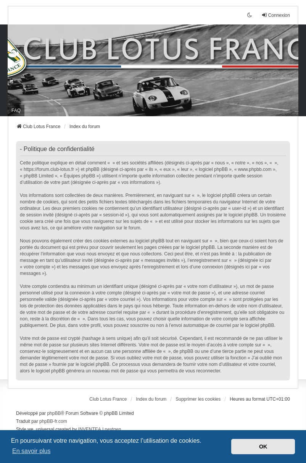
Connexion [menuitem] (275, 15)
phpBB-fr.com (53, 421)
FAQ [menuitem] (16, 110)
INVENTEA (89, 429)
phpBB (54, 413)
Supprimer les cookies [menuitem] (198, 399)
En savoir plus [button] (31, 451)
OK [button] (263, 447)
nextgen (113, 429)
